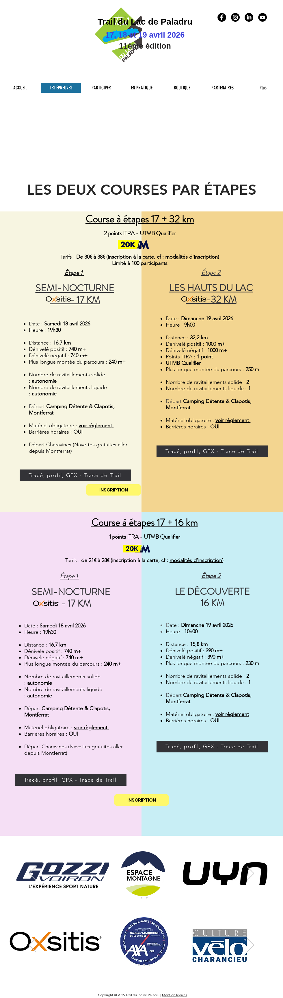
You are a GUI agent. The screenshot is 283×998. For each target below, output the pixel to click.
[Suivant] (250, 873)
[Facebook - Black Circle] (221, 17)
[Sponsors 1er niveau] (134, 965)
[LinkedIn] (249, 17)
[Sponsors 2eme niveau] (139, 965)
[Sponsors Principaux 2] (141, 897)
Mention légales (174, 995)
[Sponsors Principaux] (136, 897)
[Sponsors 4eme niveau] (149, 965)
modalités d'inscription (191, 257)
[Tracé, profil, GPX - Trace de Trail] (75, 475)
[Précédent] (32, 873)
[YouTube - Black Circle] (262, 17)
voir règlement (232, 714)
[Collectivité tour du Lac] (144, 965)
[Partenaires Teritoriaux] (147, 897)
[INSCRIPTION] (113, 490)
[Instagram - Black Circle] (235, 17)
